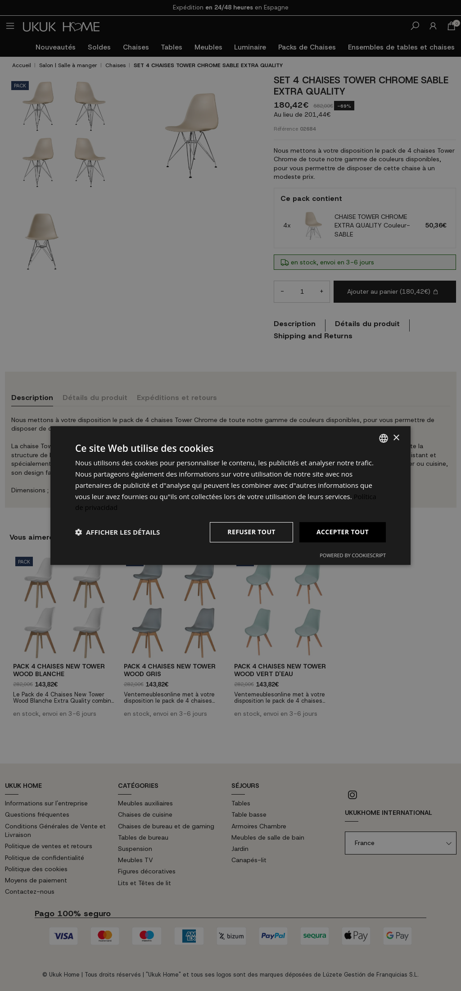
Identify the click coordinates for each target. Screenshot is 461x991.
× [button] (396, 438)
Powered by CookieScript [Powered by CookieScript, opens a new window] (353, 555)
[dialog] (230, 495)
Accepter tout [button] (342, 531)
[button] (117, 532)
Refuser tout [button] (251, 531)
